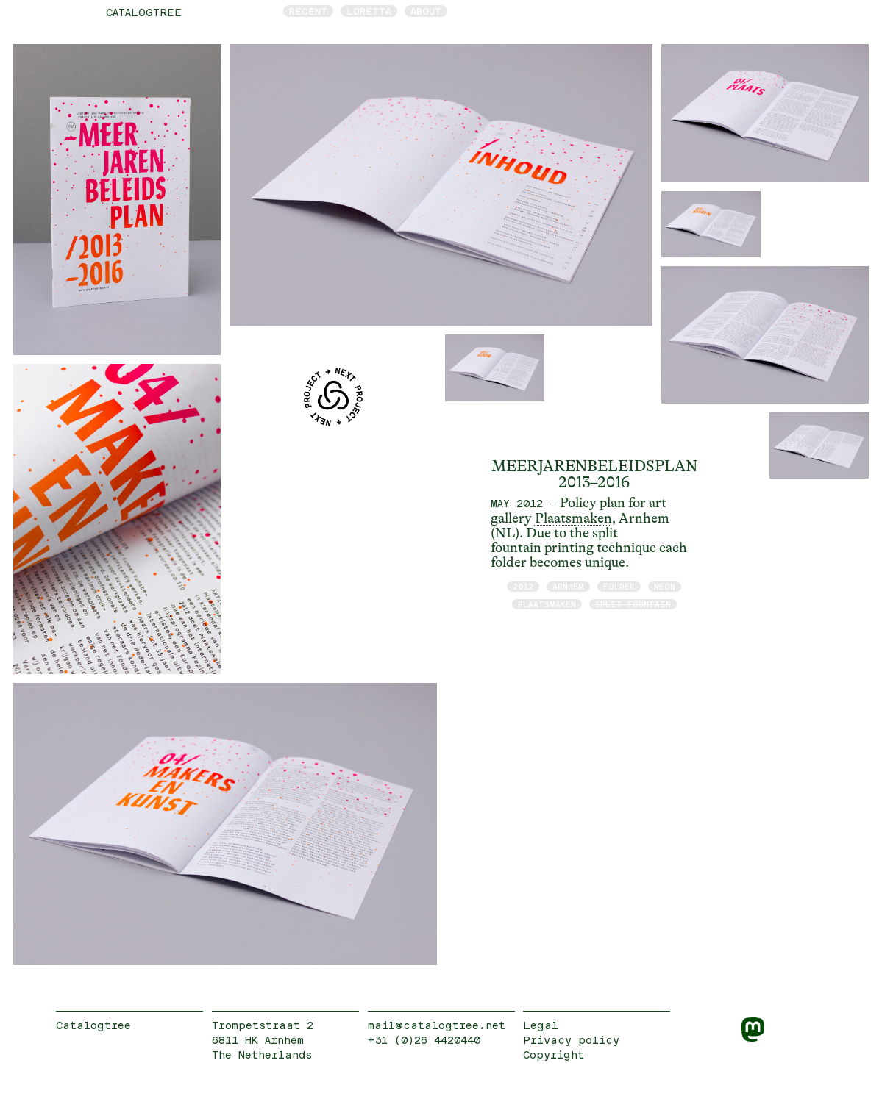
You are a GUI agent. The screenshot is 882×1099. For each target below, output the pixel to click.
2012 (523, 586)
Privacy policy (571, 1040)
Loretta (368, 11)
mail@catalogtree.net (436, 1025)
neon (664, 586)
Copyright (553, 1054)
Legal (540, 1025)
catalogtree (144, 12)
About (425, 11)
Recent (308, 11)
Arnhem (568, 586)
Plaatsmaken (573, 518)
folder (619, 586)
